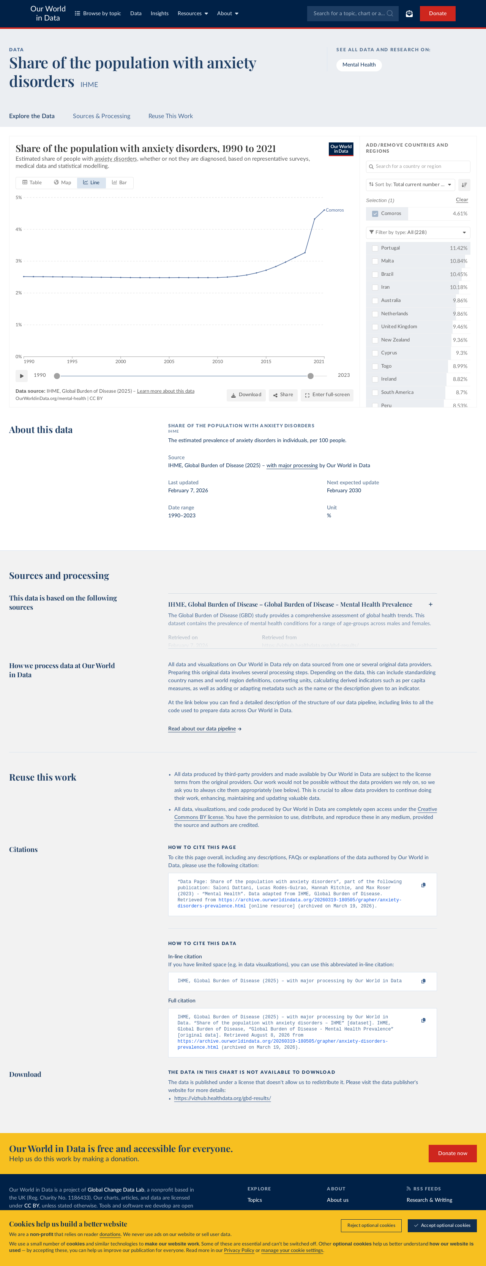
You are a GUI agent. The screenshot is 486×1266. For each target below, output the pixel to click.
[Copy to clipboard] (415, 885)
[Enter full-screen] (327, 395)
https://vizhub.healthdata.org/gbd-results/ (222, 1107)
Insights (160, 13)
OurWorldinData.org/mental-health (51, 399)
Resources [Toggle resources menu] (193, 13)
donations (110, 1234)
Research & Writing (429, 1209)
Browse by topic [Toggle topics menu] (98, 13)
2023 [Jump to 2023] (344, 375)
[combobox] (353, 13)
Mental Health (359, 65)
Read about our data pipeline (204, 729)
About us (338, 1209)
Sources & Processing (101, 116)
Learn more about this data (165, 391)
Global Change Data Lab (116, 1198)
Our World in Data (48, 13)
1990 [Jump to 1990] (40, 375)
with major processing (292, 465)
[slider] (57, 376)
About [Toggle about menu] (227, 13)
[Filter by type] (418, 233)
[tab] (32, 183)
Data (136, 13)
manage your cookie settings (292, 1250)
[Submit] (389, 13)
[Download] (246, 395)
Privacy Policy (239, 1250)
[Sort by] (410, 185)
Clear (462, 200)
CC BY (96, 399)
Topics (255, 1209)
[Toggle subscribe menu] (409, 13)
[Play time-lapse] (22, 376)
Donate (438, 13)
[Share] (283, 395)
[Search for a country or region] (418, 167)
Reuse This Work (170, 116)
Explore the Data (32, 116)
